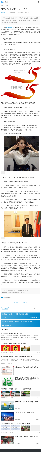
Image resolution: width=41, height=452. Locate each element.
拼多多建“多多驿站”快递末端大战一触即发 (26, 367)
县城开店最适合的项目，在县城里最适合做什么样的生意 (16, 356)
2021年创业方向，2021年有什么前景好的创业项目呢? (16, 423)
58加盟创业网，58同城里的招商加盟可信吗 (26, 436)
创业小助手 (4, 12)
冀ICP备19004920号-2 (25, 451)
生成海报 (5, 308)
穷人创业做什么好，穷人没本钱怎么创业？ (26, 402)
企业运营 (21, 12)
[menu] (38, 2)
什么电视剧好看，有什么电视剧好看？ (11, 333)
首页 (2, 5)
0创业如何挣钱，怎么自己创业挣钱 (24, 413)
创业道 (15, 451)
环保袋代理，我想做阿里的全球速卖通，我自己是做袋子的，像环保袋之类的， (27, 378)
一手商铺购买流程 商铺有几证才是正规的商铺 (13, 343)
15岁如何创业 (10, 27)
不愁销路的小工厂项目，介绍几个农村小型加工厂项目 (16, 389)
